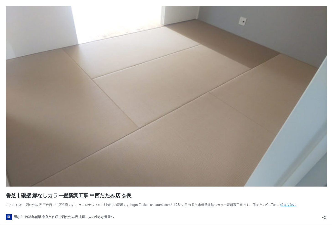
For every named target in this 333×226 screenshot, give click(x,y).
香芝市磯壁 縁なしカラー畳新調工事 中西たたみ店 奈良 (69, 195)
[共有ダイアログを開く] (324, 215)
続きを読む (288, 205)
